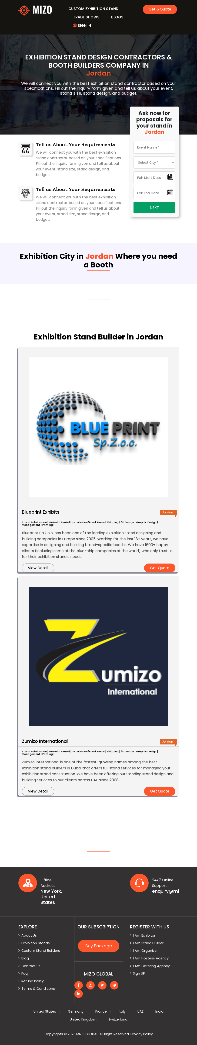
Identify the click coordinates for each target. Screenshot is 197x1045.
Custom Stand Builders (40, 950)
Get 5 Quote (160, 9)
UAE (140, 1011)
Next (154, 207)
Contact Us (30, 966)
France (101, 1011)
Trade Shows (86, 17)
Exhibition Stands (35, 943)
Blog (25, 958)
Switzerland (117, 1019)
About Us (29, 935)
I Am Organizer (145, 950)
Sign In (82, 25)
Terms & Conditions (38, 988)
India (159, 1011)
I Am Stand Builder (148, 943)
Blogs (117, 17)
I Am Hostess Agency (151, 958)
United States (44, 1011)
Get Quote (159, 568)
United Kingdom (83, 1019)
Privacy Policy (141, 1034)
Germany (75, 1011)
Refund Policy (32, 981)
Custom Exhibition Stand (93, 8)
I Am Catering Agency (151, 966)
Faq (24, 973)
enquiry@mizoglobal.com (165, 891)
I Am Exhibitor (144, 935)
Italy (122, 1011)
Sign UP (139, 973)
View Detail (38, 568)
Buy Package (98, 946)
